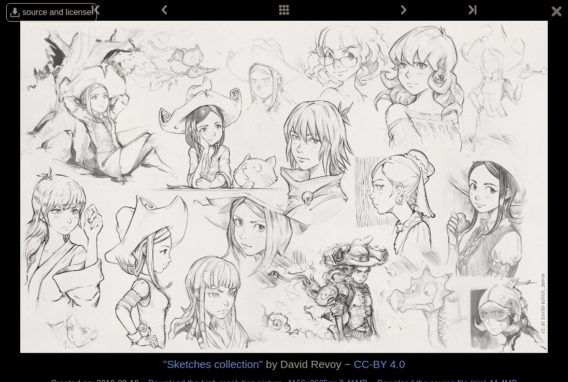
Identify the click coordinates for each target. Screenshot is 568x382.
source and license (56, 12)
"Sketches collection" (213, 364)
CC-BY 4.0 (379, 364)
